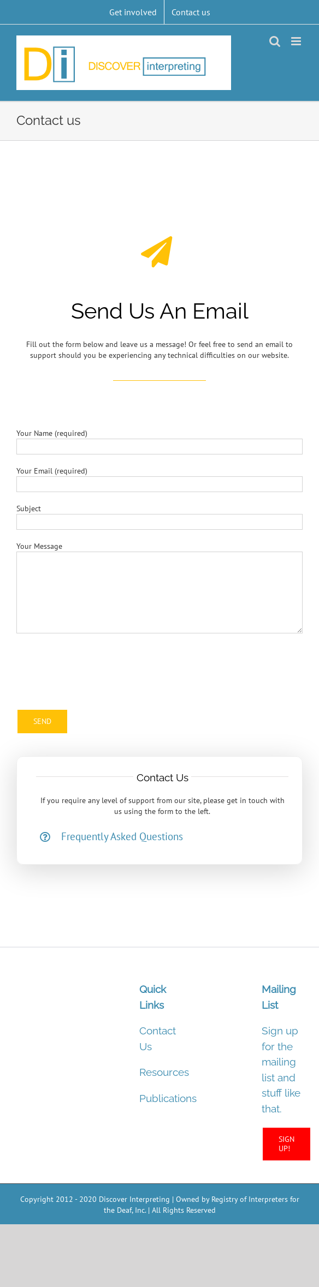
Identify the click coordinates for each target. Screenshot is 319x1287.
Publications (168, 1098)
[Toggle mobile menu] (297, 41)
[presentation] (99, 665)
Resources (164, 1072)
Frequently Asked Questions (122, 836)
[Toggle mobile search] (274, 41)
